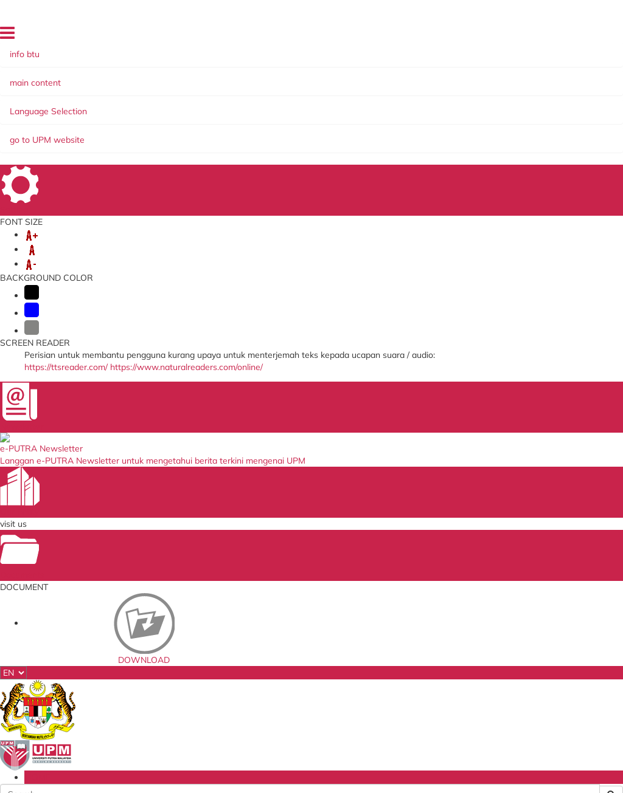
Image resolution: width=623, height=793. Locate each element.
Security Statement (174, 736)
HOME (541, 35)
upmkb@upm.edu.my (139, 486)
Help (76, 736)
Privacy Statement (105, 745)
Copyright (165, 745)
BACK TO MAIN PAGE (312, 319)
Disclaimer (112, 736)
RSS (199, 745)
